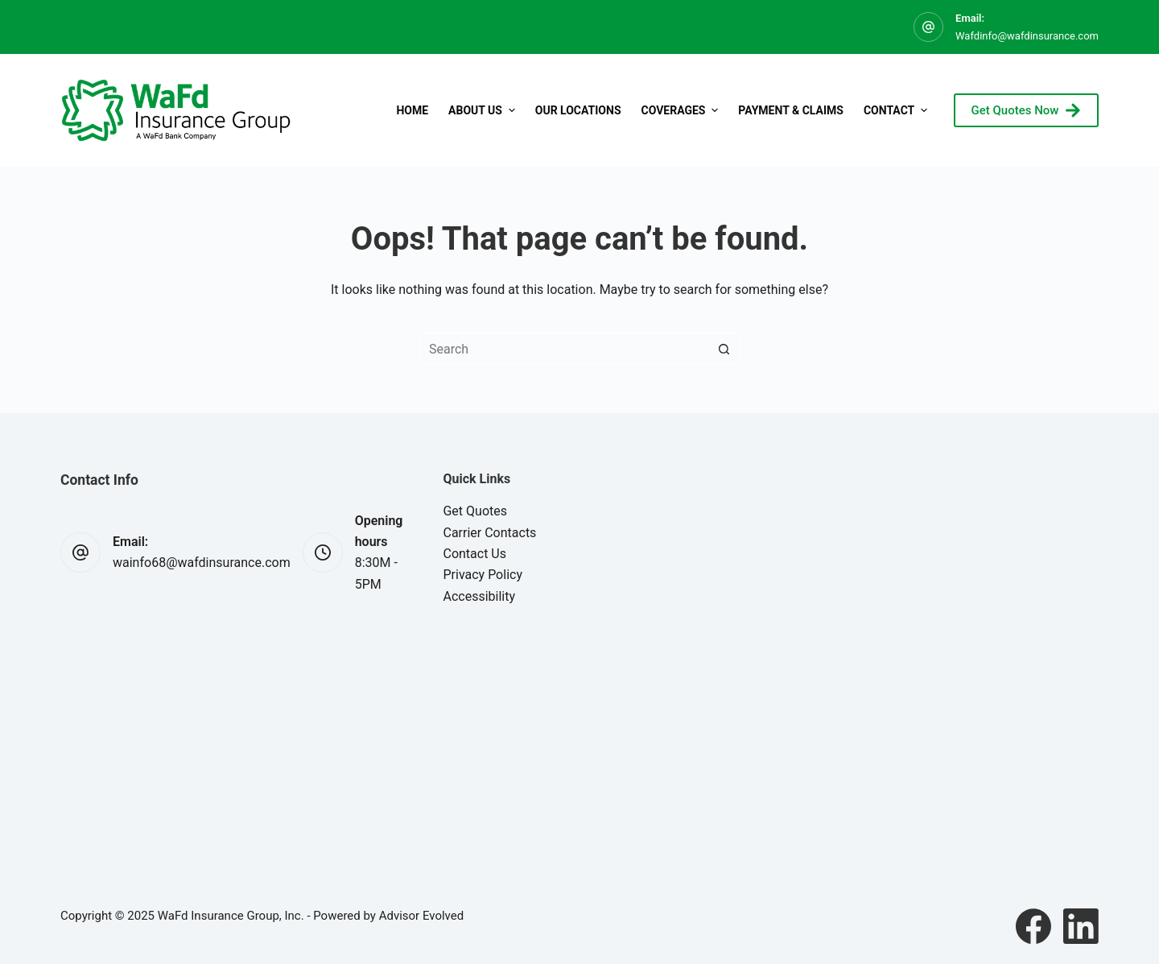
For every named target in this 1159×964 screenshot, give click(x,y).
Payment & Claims (790, 110)
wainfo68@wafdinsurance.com (202, 562)
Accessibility (479, 596)
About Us (483, 110)
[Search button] (724, 349)
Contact (897, 110)
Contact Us (474, 553)
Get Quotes (475, 511)
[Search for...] (563, 349)
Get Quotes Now (1026, 110)
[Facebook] (1033, 926)
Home (412, 110)
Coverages (682, 110)
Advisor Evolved (421, 915)
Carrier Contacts (489, 532)
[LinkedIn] (1081, 926)
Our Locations (578, 110)
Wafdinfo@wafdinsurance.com (1027, 36)
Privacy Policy (482, 574)
